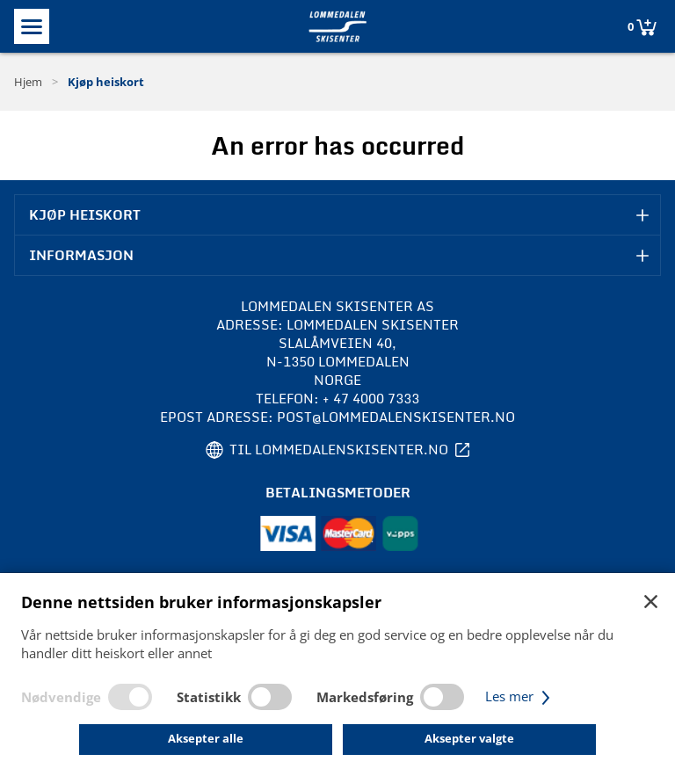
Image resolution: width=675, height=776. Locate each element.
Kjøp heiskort (106, 82)
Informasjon (81, 254)
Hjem (28, 82)
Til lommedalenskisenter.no (338, 449)
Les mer (520, 696)
